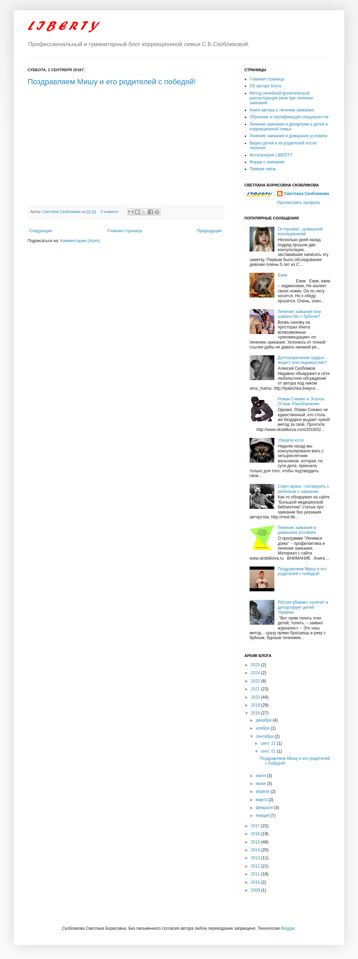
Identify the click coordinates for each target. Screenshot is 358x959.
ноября (263, 728)
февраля (265, 807)
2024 (256, 672)
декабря (264, 720)
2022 (256, 681)
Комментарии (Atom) (80, 240)
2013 (256, 857)
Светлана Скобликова (62, 211)
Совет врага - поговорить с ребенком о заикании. (303, 489)
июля (261, 775)
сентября (265, 736)
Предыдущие (209, 230)
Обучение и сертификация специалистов (289, 117)
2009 (256, 890)
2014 (256, 850)
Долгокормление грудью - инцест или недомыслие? (302, 360)
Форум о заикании (267, 162)
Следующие (40, 230)
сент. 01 (269, 751)
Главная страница (124, 230)
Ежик (282, 275)
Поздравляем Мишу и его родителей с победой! (112, 81)
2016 (256, 833)
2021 (256, 689)
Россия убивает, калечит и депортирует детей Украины (303, 607)
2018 (256, 713)
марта (262, 799)
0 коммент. (110, 211)
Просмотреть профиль (298, 202)
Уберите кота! (291, 440)
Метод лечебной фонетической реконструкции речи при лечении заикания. (281, 98)
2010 (256, 882)
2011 (256, 874)
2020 (256, 697)
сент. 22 (269, 743)
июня (261, 783)
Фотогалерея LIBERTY (271, 155)
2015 (256, 842)
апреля (263, 791)
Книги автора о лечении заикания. (282, 110)
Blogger (288, 928)
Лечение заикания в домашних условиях (289, 135)
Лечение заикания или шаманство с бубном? (299, 314)
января (263, 815)
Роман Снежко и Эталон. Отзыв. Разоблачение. (302, 401)
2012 (256, 866)
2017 (256, 825)
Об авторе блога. (266, 86)
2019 (256, 705)
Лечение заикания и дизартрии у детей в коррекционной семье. (289, 126)
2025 (256, 664)
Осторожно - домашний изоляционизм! (300, 231)
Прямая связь (263, 168)
